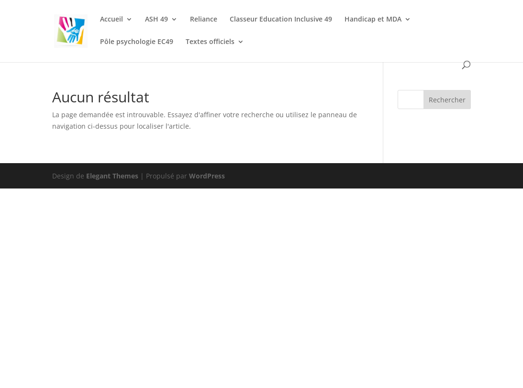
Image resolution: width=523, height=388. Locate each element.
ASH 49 (156, 19)
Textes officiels (210, 42)
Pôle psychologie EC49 (136, 42)
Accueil (111, 19)
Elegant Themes (112, 175)
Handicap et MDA (373, 19)
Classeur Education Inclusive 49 (281, 19)
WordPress (207, 175)
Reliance (203, 19)
